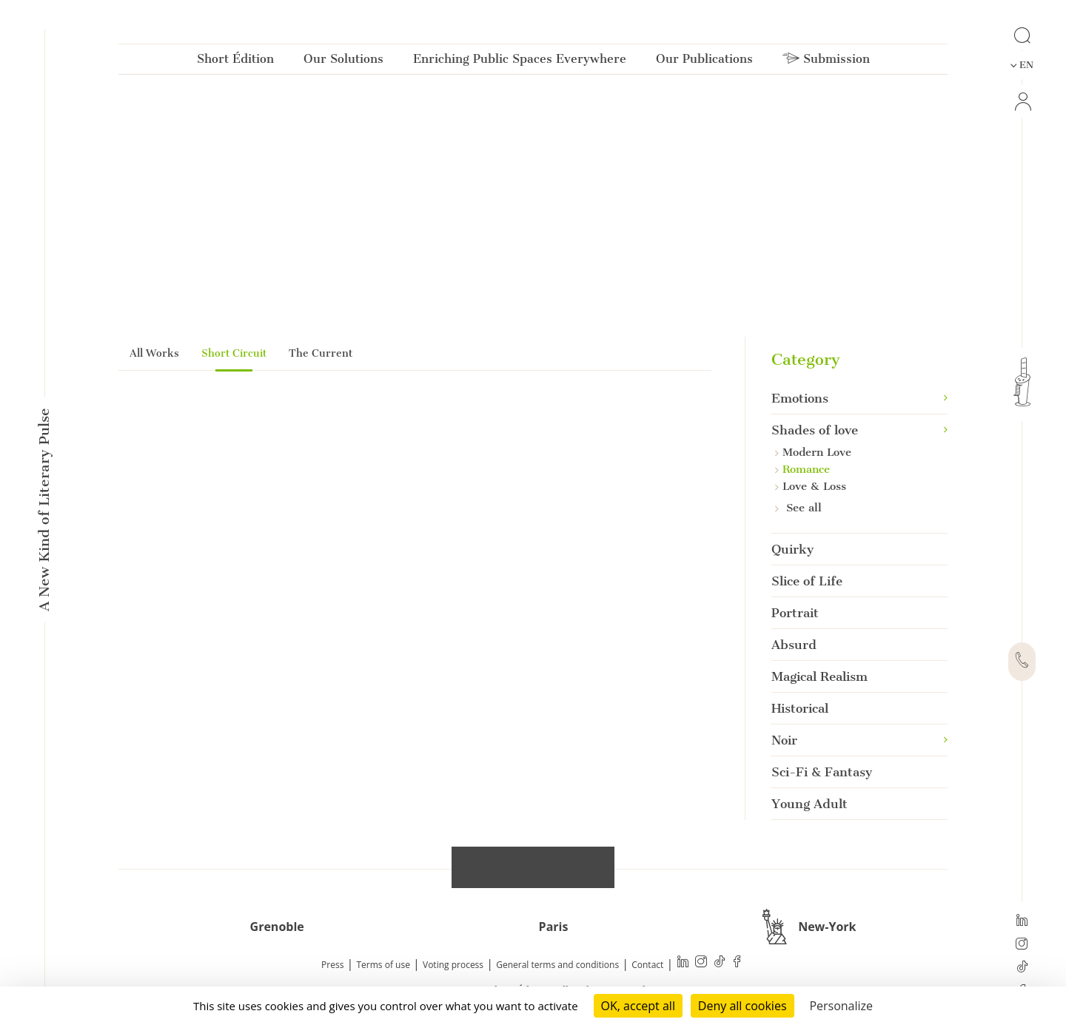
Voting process (453, 965)
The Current (320, 353)
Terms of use (383, 965)
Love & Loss (810, 486)
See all (798, 507)
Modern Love (813, 452)
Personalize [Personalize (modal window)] (841, 1006)
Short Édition (235, 62)
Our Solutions (343, 62)
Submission (826, 62)
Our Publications (704, 62)
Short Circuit (233, 353)
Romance (802, 469)
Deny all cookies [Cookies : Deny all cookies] (742, 1006)
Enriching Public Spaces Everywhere (519, 62)
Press (332, 965)
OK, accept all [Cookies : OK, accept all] (638, 1006)
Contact (647, 965)
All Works (154, 353)
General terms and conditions (557, 965)
